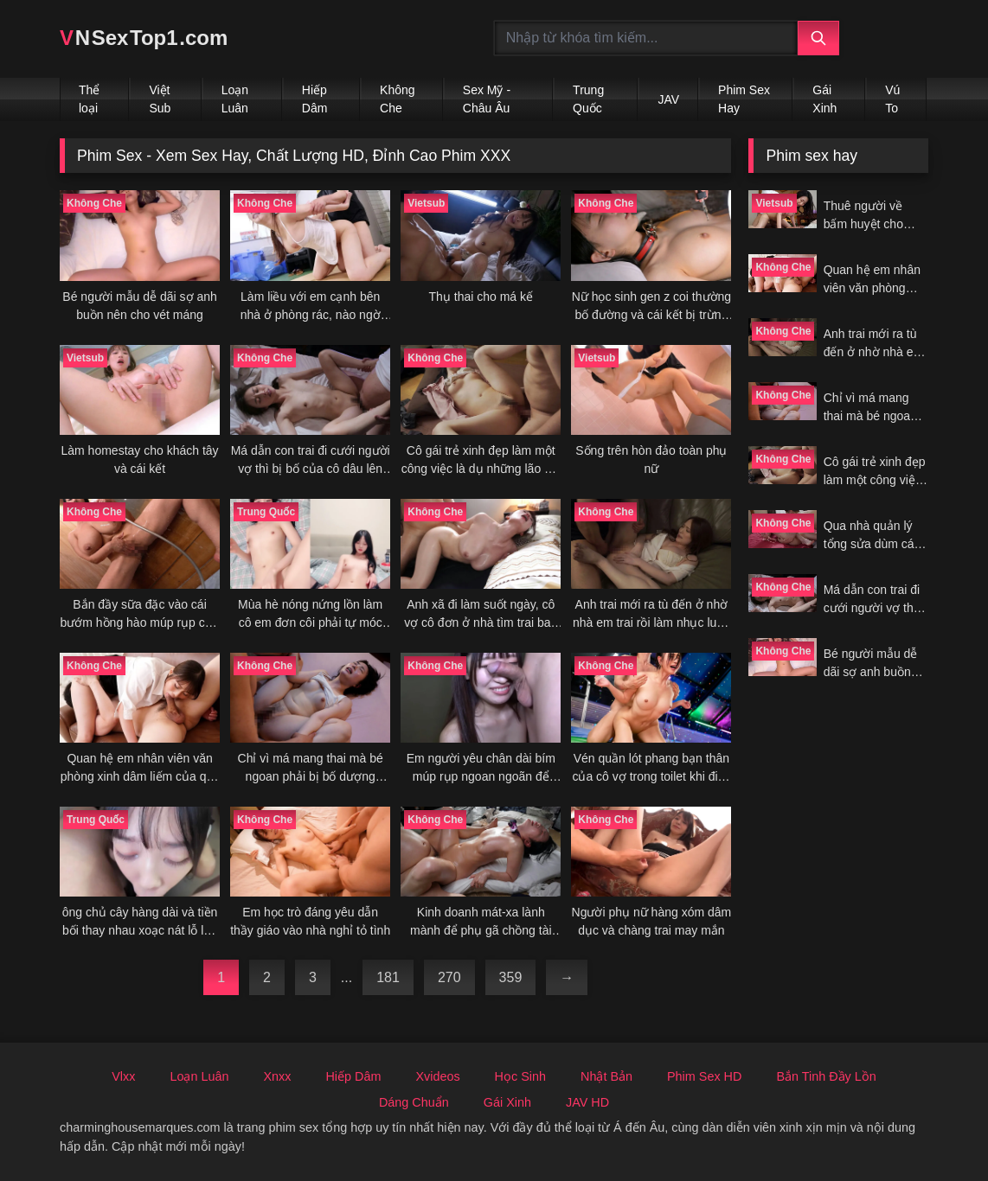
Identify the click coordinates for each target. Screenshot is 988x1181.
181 (388, 977)
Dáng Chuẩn (414, 1102)
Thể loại (89, 99)
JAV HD (587, 1102)
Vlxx (123, 1076)
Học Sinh (520, 1076)
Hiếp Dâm (315, 99)
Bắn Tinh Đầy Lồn (826, 1076)
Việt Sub (159, 99)
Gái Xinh (824, 99)
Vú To (892, 99)
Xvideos (437, 1076)
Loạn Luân (234, 99)
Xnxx (277, 1076)
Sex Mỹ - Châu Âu (486, 99)
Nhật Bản (606, 1076)
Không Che (397, 99)
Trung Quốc (588, 99)
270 (449, 977)
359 (511, 977)
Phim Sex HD (704, 1076)
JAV (668, 99)
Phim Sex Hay (744, 99)
